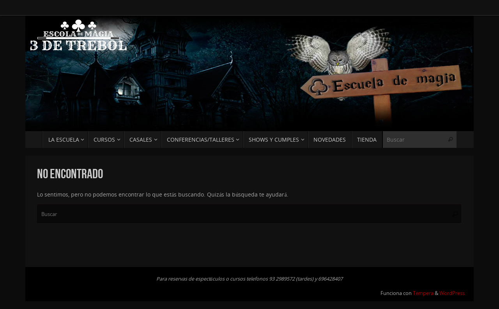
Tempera (423, 293)
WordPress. (452, 293)
